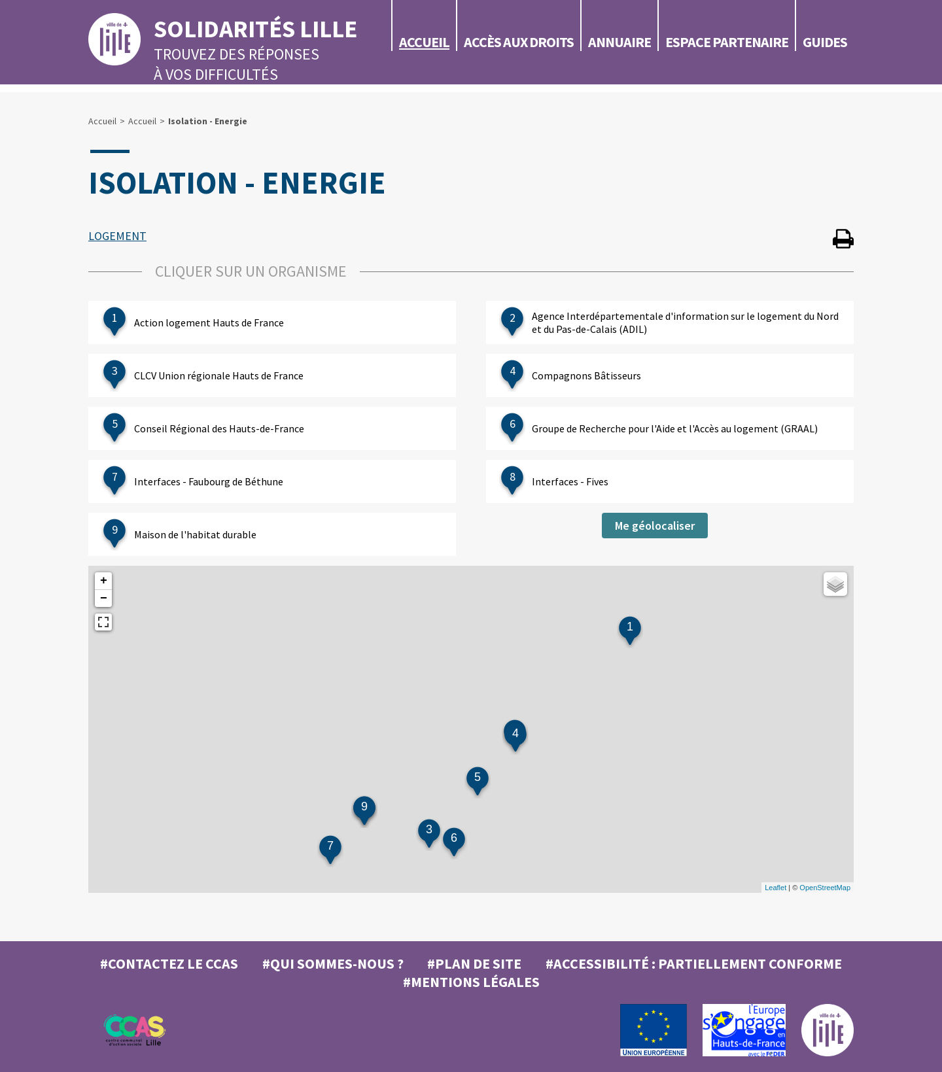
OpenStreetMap (824, 887)
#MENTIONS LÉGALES (471, 982)
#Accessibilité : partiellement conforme (694, 963)
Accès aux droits (519, 42)
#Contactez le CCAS (169, 963)
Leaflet (775, 887)
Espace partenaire (726, 42)
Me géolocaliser (655, 525)
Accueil (424, 42)
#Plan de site (474, 963)
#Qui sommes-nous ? (333, 963)
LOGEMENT (117, 235)
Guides (825, 42)
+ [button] (103, 581)
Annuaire (619, 42)
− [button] (103, 598)
